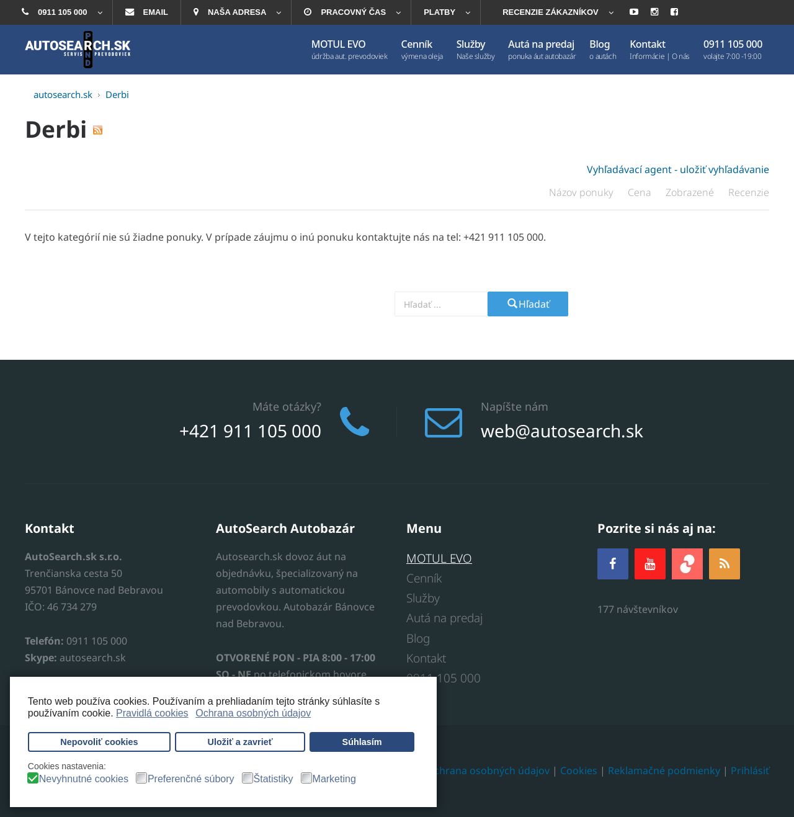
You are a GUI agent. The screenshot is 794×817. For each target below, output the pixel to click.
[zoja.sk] (687, 562)
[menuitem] (60, 12)
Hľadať (528, 304)
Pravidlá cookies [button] (152, 713)
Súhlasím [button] (362, 742)
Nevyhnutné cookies (83, 779)
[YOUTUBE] (650, 563)
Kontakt (426, 658)
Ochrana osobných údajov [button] (253, 713)
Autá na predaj (444, 618)
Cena (641, 192)
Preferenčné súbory (191, 779)
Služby (423, 598)
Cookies (578, 771)
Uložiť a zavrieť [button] (240, 742)
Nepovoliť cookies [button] (99, 742)
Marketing (334, 779)
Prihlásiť (750, 771)
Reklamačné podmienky (664, 771)
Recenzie (748, 192)
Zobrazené (691, 192)
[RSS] (724, 563)
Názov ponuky (582, 192)
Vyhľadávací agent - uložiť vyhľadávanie (678, 169)
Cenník (424, 578)
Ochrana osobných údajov (488, 771)
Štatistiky (273, 779)
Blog (418, 638)
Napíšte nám (514, 406)
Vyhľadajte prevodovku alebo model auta (307, 304)
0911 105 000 (443, 678)
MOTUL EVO (439, 558)
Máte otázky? (286, 406)
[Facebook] (612, 563)
